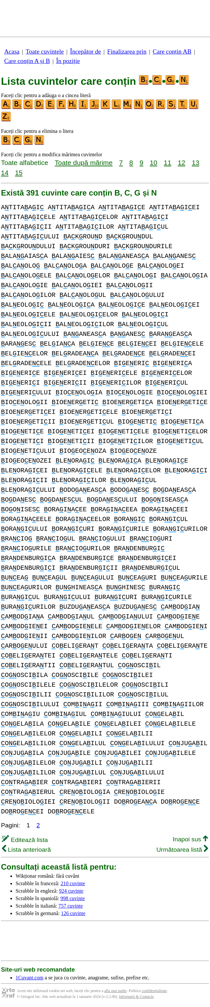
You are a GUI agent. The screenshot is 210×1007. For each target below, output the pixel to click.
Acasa (11, 51)
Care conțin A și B (27, 60)
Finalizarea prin (126, 51)
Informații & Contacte (136, 996)
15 (18, 172)
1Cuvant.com (29, 977)
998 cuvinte (72, 898)
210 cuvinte (73, 883)
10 (153, 162)
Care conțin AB (172, 51)
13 (195, 162)
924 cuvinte (71, 891)
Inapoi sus (190, 839)
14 (4, 172)
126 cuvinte (73, 913)
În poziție (68, 60)
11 (167, 162)
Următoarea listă (182, 849)
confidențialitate (154, 990)
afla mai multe (115, 990)
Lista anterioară (26, 849)
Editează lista (25, 839)
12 (181, 162)
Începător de (85, 51)
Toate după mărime (84, 162)
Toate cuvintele (45, 51)
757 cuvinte (70, 906)
